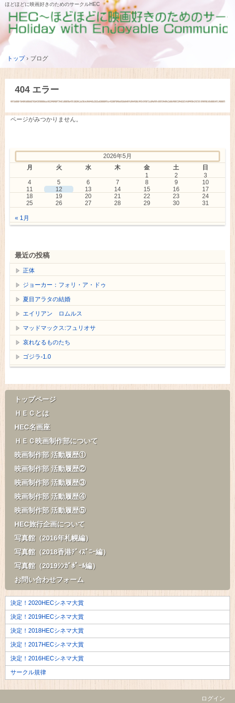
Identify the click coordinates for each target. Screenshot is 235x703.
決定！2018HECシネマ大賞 (47, 630)
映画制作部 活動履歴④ (50, 496)
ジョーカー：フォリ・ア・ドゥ (64, 284)
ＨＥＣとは (31, 413)
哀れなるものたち (46, 342)
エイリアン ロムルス (52, 313)
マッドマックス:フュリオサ (59, 327)
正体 (29, 270)
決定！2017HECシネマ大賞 (47, 644)
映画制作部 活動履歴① (50, 455)
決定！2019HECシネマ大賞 (47, 616)
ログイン (213, 698)
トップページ (35, 399)
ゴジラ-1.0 (37, 356)
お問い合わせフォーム (49, 580)
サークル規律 (28, 672)
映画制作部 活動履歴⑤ (50, 510)
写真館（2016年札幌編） (53, 538)
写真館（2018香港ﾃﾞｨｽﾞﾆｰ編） (62, 552)
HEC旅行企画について (49, 524)
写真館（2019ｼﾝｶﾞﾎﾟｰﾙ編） (56, 566)
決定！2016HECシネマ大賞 (47, 658)
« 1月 (22, 218)
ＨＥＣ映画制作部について (56, 441)
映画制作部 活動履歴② (50, 469)
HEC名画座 (32, 427)
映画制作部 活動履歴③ (50, 483)
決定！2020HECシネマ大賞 (47, 602)
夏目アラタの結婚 (46, 299)
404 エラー (37, 90)
